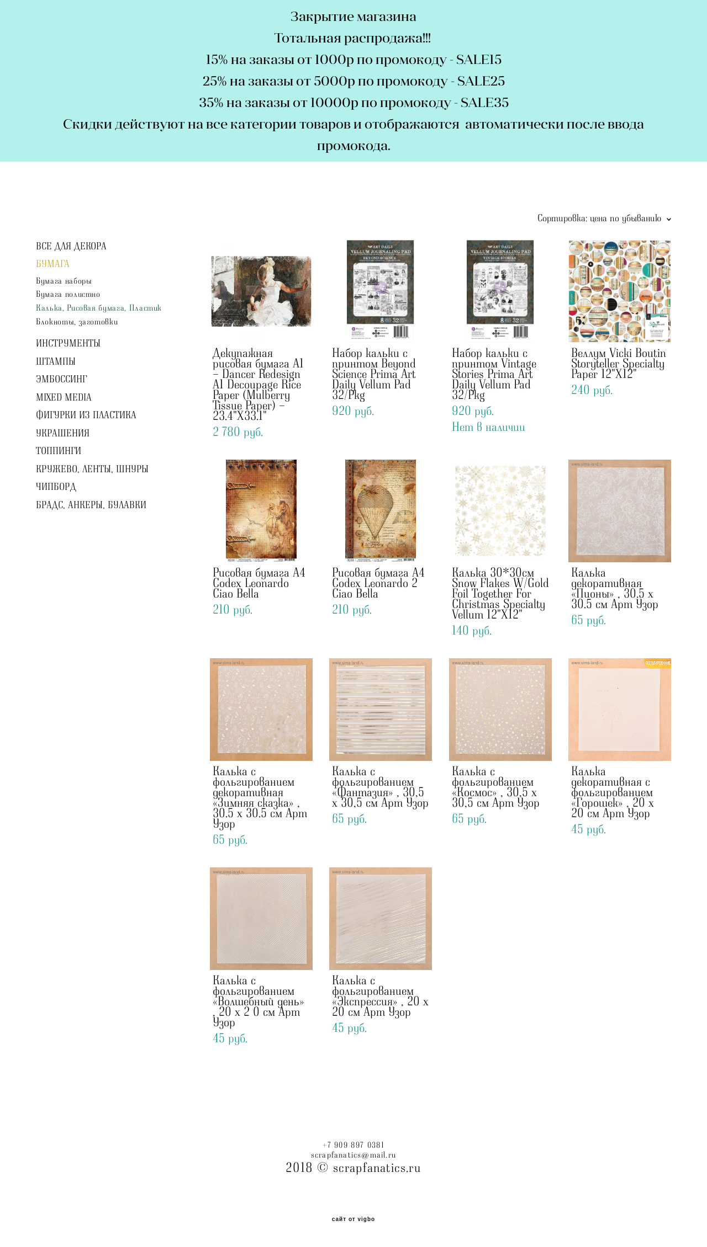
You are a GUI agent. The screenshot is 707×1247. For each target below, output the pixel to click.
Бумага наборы (64, 281)
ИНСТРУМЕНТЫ (68, 343)
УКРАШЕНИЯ (62, 433)
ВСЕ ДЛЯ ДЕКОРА (71, 246)
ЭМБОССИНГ (61, 379)
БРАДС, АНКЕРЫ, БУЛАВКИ (91, 505)
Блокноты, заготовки (77, 322)
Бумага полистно (68, 294)
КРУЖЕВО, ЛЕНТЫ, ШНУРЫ (92, 469)
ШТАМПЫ (56, 362)
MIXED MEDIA (64, 397)
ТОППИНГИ (58, 451)
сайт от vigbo (353, 1219)
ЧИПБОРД (56, 487)
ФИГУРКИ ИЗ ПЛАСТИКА (86, 415)
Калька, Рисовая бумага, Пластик (99, 308)
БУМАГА (53, 264)
